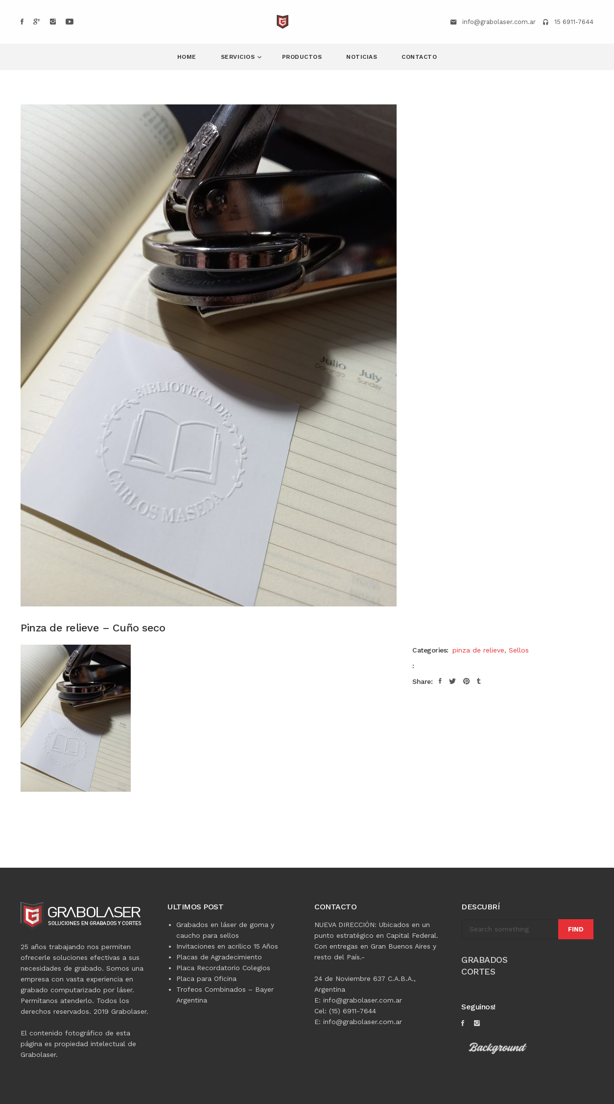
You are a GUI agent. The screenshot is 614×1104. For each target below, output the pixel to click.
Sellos (519, 650)
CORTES (478, 971)
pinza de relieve (478, 650)
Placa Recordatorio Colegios (223, 968)
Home (186, 56)
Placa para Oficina (206, 978)
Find (576, 929)
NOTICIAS (361, 56)
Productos (302, 56)
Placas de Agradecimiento (219, 957)
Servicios (239, 56)
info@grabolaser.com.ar (499, 21)
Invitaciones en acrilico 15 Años (227, 946)
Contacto (419, 56)
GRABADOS (484, 959)
